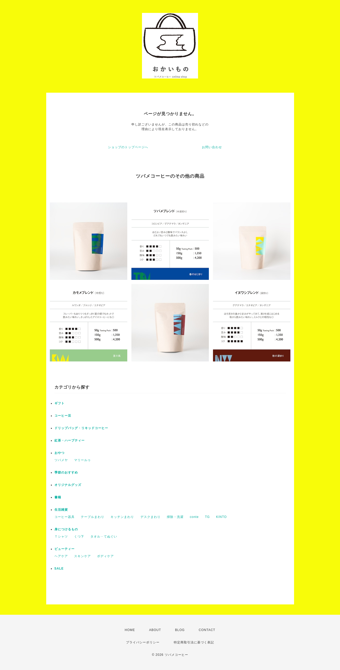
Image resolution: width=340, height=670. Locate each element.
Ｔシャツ (61, 536)
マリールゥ (82, 460)
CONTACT (207, 630)
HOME (130, 630)
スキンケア (82, 556)
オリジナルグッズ (67, 485)
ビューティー (64, 549)
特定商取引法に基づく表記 (194, 642)
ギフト (59, 403)
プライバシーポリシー (143, 642)
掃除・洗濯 (175, 517)
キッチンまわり (122, 517)
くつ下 (79, 536)
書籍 (57, 497)
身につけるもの (66, 529)
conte (194, 517)
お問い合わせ (212, 147)
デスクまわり (150, 517)
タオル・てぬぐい (103, 536)
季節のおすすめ (66, 472)
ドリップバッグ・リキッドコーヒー (81, 428)
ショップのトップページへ (128, 147)
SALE (59, 568)
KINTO (221, 517)
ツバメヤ (61, 460)
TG (207, 517)
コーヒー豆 (62, 415)
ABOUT (155, 630)
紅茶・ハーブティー (69, 440)
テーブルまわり (92, 517)
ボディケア (105, 556)
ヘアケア (61, 556)
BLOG (180, 630)
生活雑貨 (61, 509)
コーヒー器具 (64, 517)
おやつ (59, 453)
